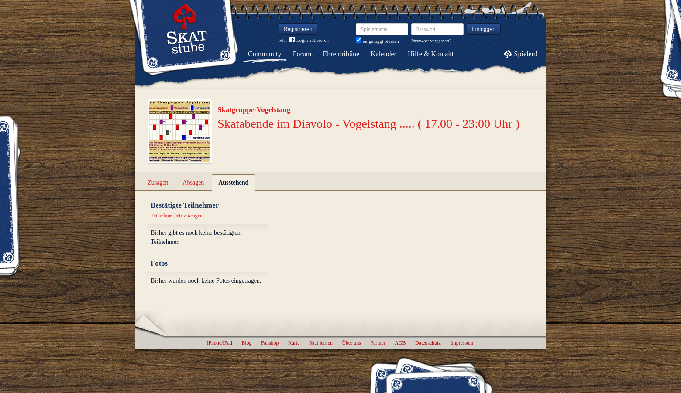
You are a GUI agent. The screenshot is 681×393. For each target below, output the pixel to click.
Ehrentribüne (341, 54)
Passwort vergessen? (431, 40)
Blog (246, 343)
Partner (377, 343)
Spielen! (525, 54)
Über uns (351, 343)
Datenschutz (428, 343)
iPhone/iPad (219, 343)
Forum (302, 54)
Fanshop (270, 343)
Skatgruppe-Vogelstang (253, 110)
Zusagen (158, 182)
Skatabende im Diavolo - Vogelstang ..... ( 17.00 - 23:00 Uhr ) (368, 123)
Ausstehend (233, 182)
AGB (400, 343)
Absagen (193, 182)
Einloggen (484, 29)
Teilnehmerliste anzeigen (177, 215)
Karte (293, 343)
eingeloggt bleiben (377, 41)
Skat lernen (321, 343)
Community (264, 54)
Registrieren (298, 29)
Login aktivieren (309, 40)
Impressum (461, 343)
